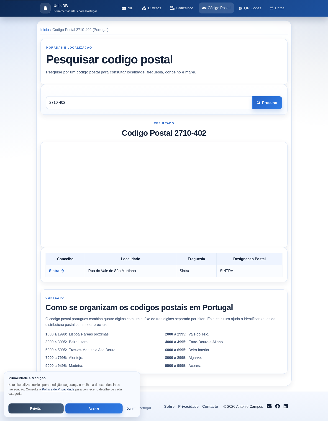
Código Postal (216, 8)
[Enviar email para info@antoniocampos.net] (269, 407)
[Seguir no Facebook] (277, 407)
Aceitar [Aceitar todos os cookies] (94, 408)
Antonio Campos (249, 406)
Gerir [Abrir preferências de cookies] (129, 408)
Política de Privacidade (58, 389)
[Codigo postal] (149, 102)
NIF (127, 8)
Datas (277, 8)
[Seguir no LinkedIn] (286, 407)
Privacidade (188, 406)
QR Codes (250, 8)
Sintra (56, 271)
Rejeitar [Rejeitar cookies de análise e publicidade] (36, 408)
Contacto (210, 406)
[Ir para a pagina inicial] (68, 8)
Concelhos (182, 8)
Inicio (44, 30)
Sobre (169, 406)
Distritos (151, 8)
